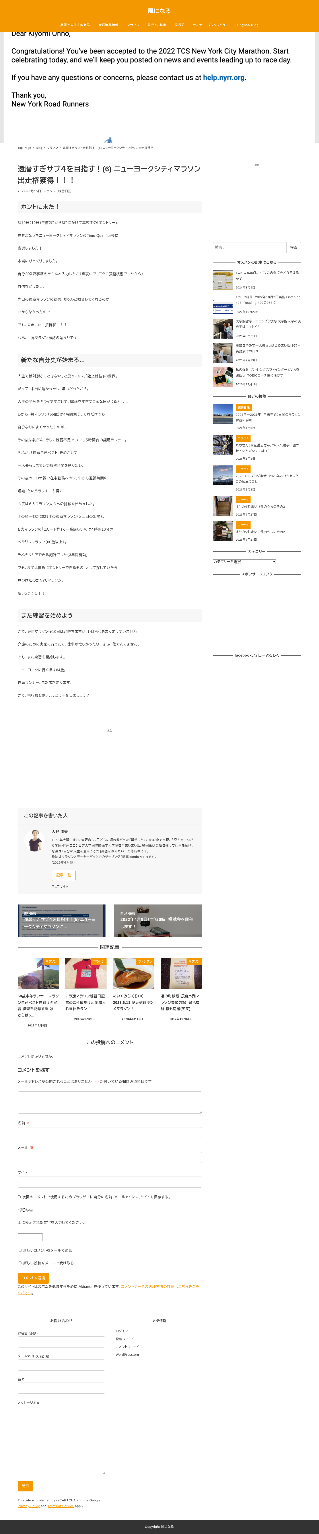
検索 (293, 247)
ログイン (122, 1331)
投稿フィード (125, 1339)
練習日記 (64, 191)
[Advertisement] (110, 770)
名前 (24, 1123)
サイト (22, 1172)
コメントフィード (127, 1347)
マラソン (50, 191)
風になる (159, 11)
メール (25, 1148)
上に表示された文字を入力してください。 (51, 1222)
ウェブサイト (60, 886)
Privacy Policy (29, 1506)
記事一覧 (63, 875)
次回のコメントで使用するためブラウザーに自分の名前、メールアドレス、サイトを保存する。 (96, 1197)
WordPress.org (127, 1354)
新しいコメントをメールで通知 (47, 1250)
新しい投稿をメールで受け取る (48, 1263)
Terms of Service (61, 1506)
